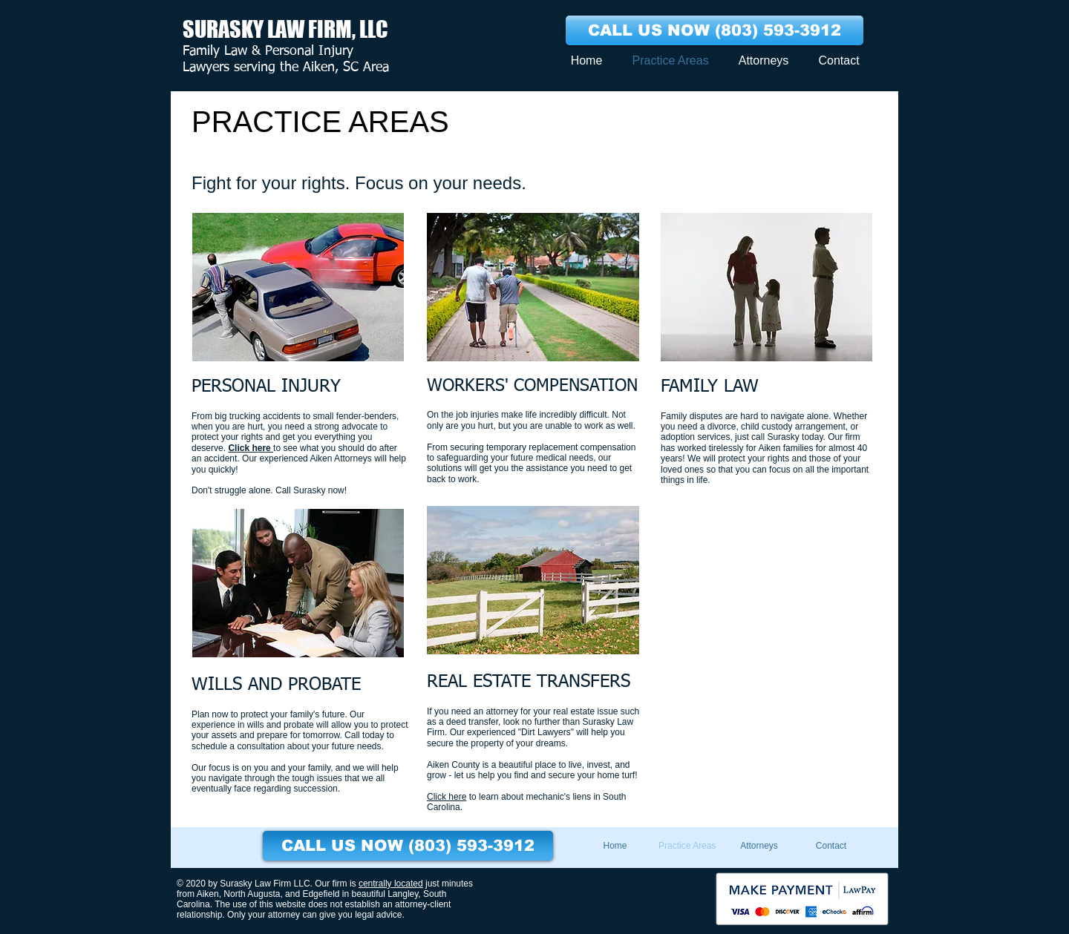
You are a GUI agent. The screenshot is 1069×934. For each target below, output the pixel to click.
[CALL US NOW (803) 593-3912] (714, 30)
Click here (250, 448)
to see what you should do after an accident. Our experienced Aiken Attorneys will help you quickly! (299, 459)
